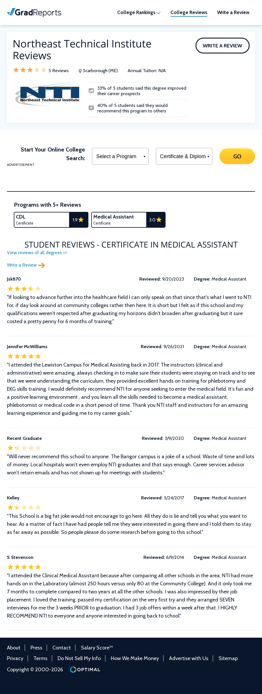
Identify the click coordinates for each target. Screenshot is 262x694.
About (13, 648)
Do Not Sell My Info (79, 658)
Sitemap (228, 658)
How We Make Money (135, 658)
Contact (61, 648)
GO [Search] (237, 156)
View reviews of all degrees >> (37, 252)
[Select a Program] (120, 156)
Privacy (15, 658)
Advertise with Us (188, 658)
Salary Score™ (97, 648)
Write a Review (222, 46)
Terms (40, 658)
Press (36, 648)
